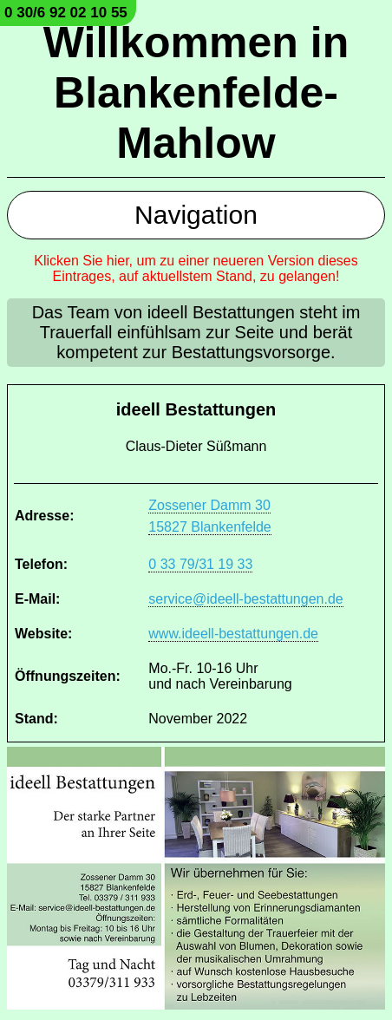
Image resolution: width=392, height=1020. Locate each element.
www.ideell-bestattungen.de (233, 633)
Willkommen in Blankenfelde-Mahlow (196, 92)
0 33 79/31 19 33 (200, 564)
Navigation (196, 214)
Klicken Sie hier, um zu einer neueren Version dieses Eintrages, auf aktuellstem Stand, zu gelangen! (196, 268)
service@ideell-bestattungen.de (245, 599)
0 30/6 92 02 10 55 (65, 12)
